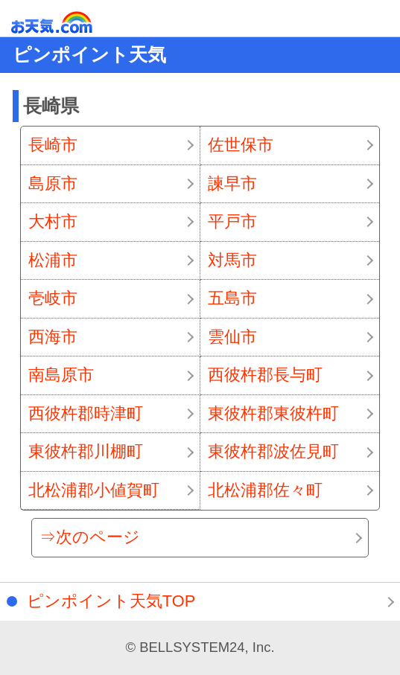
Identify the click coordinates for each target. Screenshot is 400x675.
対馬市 (232, 260)
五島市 (232, 298)
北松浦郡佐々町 (265, 490)
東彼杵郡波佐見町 (273, 451)
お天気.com (73, 22)
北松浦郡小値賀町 (93, 490)
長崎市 (52, 144)
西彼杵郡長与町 (265, 374)
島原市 (52, 183)
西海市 (52, 336)
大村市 (52, 221)
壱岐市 (52, 298)
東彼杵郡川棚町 (85, 451)
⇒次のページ (89, 537)
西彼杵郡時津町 (85, 413)
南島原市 (61, 374)
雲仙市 (232, 336)
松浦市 (52, 260)
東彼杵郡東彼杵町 (273, 413)
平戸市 (232, 221)
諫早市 (232, 183)
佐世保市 (240, 144)
